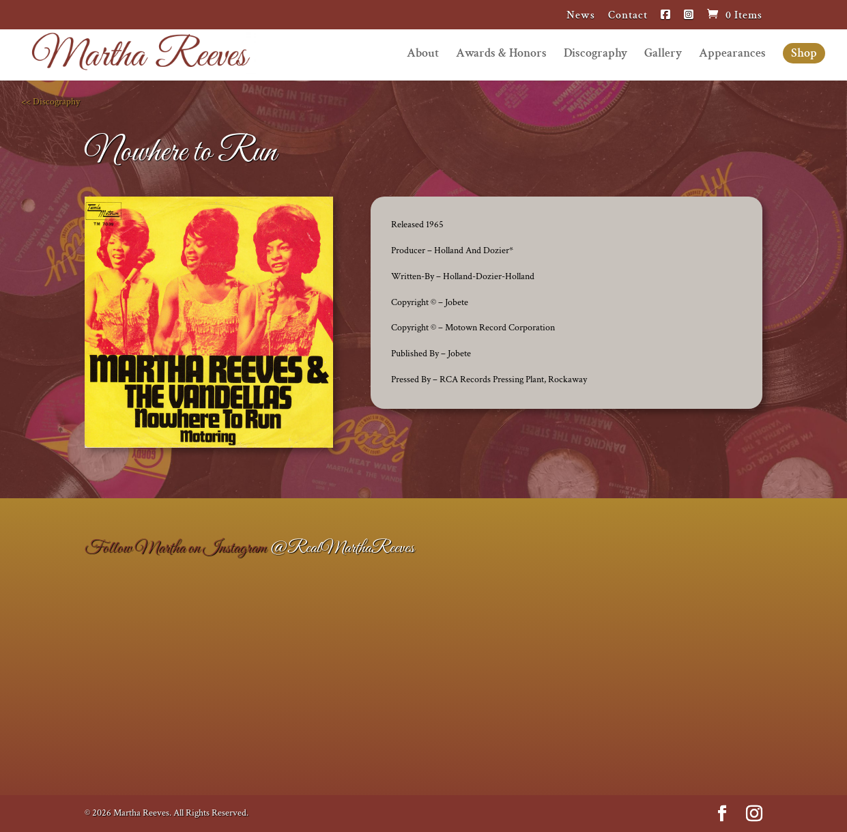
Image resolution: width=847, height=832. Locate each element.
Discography (595, 54)
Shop (804, 53)
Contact (628, 16)
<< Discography (50, 102)
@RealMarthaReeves (341, 548)
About (423, 54)
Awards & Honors (501, 54)
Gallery (663, 54)
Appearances (732, 54)
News (580, 16)
